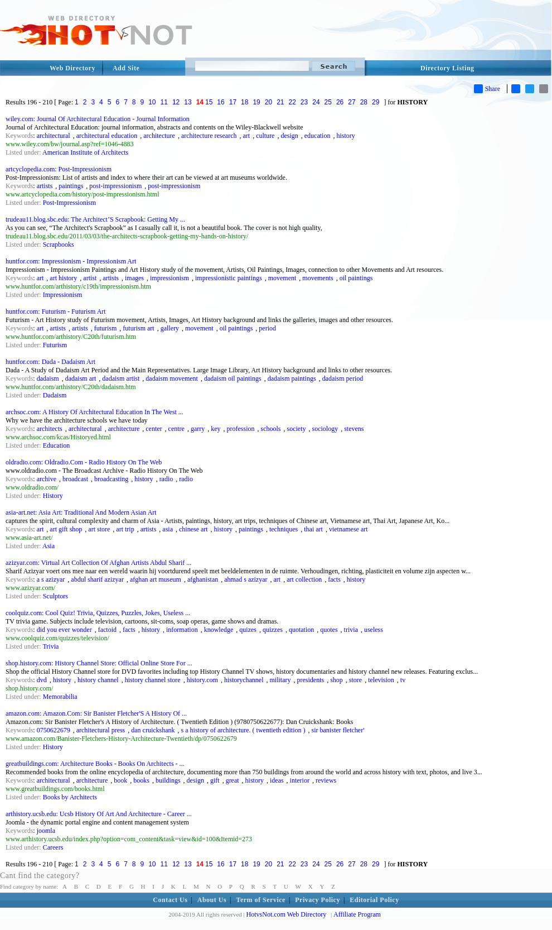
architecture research (209, 136)
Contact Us (170, 900)
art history (63, 278)
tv (402, 680)
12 (176, 102)
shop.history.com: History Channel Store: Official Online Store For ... (99, 663)
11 (164, 102)
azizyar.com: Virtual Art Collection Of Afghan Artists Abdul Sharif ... (98, 563)
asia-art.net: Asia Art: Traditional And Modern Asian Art (81, 512)
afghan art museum (155, 579)
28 (363, 102)
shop (336, 680)
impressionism (169, 278)
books (141, 780)
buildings (168, 780)
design (289, 136)
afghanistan (202, 579)
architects (49, 429)
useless (373, 630)
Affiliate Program (357, 914)
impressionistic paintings (228, 278)
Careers (53, 847)
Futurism (55, 345)
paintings (71, 186)
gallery (170, 328)
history (345, 136)
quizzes (273, 630)
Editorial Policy (374, 900)
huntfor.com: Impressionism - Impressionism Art (71, 261)
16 (220, 102)
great (232, 780)
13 (187, 102)
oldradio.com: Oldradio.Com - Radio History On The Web (84, 462)
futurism (105, 328)
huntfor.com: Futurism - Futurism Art (56, 311)
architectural (53, 136)
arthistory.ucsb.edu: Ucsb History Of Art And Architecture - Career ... (99, 814)
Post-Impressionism (69, 203)
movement (282, 278)
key (215, 429)
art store (99, 529)
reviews (326, 780)
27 (351, 102)
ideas (277, 780)
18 (244, 102)
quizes (247, 630)
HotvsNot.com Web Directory (286, 914)
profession (241, 429)
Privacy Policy (317, 900)
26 (339, 102)
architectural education (107, 136)
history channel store (153, 680)
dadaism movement (172, 378)
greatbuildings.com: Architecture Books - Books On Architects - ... (95, 764)
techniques (283, 529)
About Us (211, 900)
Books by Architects (70, 797)
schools (271, 429)
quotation (301, 630)
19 (256, 102)
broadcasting (111, 479)
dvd (42, 680)
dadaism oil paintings (233, 378)
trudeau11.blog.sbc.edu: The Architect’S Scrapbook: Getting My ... (95, 219)
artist (89, 278)
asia (167, 529)
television (381, 680)
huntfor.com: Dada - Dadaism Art (50, 362)
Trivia (50, 646)
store (355, 680)
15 (208, 102)
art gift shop (66, 529)
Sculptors (55, 596)
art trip (125, 529)
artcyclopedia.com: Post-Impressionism (59, 169)
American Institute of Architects (85, 152)
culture (265, 136)
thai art (313, 529)
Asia (48, 546)
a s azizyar (51, 579)
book (120, 780)
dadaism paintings (292, 378)
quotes (328, 630)
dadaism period (343, 378)
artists (45, 186)
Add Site (126, 68)
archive (46, 479)
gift (215, 780)
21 (280, 102)
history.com (202, 680)
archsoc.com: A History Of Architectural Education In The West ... (94, 412)
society (296, 429)
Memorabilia (60, 697)
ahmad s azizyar (245, 579)
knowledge (219, 630)
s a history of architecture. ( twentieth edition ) (243, 730)
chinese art (193, 529)
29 (375, 102)
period (267, 328)
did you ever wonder (64, 630)
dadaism (48, 378)
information (182, 630)
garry (198, 429)
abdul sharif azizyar (97, 579)
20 (268, 102)
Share (487, 88)
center (154, 429)
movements (317, 278)
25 (328, 102)
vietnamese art (348, 529)
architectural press (100, 730)
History (53, 496)
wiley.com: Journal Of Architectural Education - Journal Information (98, 119)
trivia (351, 630)
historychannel (244, 680)
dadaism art (80, 378)
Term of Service (260, 900)
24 (315, 102)
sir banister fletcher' (338, 730)
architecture (159, 136)
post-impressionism (115, 186)
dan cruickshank (153, 730)
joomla (46, 831)
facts (334, 579)
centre (176, 429)
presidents (311, 680)
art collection (304, 579)
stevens (354, 429)
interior (299, 780)
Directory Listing (447, 68)
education (317, 136)
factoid (107, 630)
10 (152, 102)
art (246, 136)
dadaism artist (120, 378)
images (134, 278)
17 (232, 102)
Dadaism (55, 395)
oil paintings (356, 278)
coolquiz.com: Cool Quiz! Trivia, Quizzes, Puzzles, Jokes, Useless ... (98, 613)
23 (304, 102)
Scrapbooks (58, 244)
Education (56, 445)
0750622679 (53, 730)
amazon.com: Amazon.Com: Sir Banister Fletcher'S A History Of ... (96, 713)
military (280, 680)
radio (166, 479)
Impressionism (63, 295)
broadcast (75, 479)
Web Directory (72, 68)
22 (292, 102)
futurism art (138, 328)
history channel (98, 680)
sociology (325, 429)
